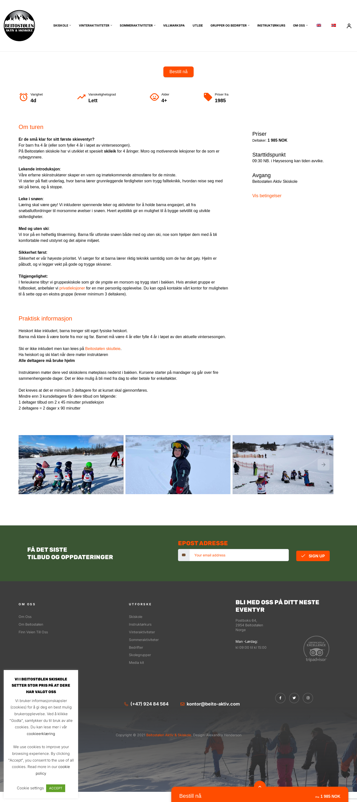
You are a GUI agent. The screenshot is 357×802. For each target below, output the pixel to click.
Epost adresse (203, 543)
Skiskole (60, 25)
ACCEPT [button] (55, 788)
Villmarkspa (174, 25)
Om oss (299, 25)
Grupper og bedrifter (228, 25)
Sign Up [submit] (313, 555)
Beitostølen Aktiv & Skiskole (168, 735)
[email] (239, 555)
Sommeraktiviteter (136, 25)
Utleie (198, 25)
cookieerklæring (41, 733)
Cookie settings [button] (30, 788)
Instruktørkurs (271, 25)
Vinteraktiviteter (94, 25)
